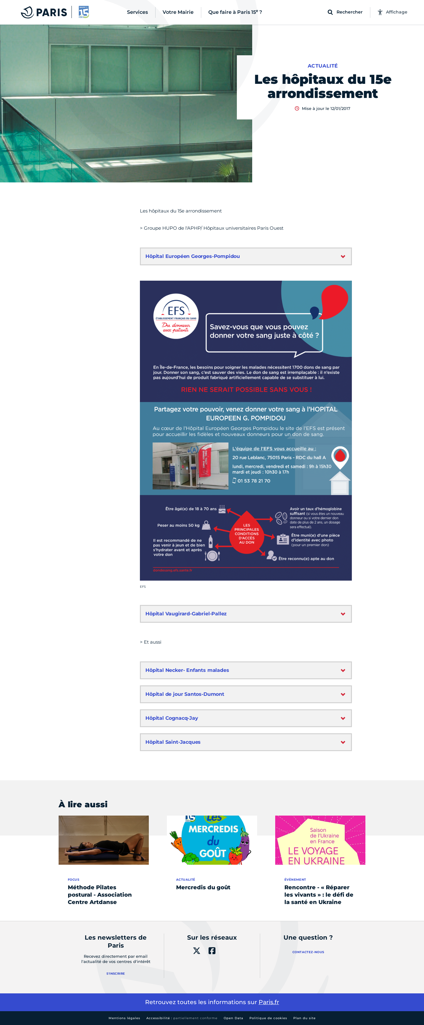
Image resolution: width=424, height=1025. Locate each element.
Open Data (233, 1018)
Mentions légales (124, 1018)
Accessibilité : (182, 1018)
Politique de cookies (268, 1018)
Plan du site (304, 1018)
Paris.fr (269, 1002)
